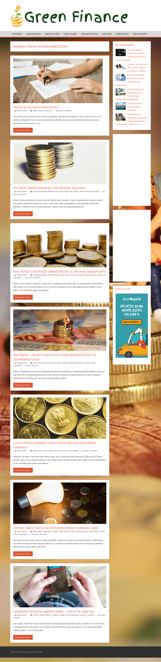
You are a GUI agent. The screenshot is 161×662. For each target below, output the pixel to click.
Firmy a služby (70, 34)
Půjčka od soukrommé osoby (73, 367)
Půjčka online (94, 536)
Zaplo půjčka (73, 455)
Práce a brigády (140, 34)
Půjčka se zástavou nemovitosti (37, 107)
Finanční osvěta (38, 619)
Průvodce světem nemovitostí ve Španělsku (134, 106)
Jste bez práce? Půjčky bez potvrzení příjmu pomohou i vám (58, 532)
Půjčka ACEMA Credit (56, 191)
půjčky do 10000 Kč (87, 619)
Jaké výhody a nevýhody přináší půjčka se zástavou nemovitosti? (52, 273)
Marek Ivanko (22, 111)
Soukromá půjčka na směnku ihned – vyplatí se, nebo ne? (56, 615)
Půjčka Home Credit (40, 455)
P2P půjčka (58, 367)
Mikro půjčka (37, 536)
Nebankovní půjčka (89, 34)
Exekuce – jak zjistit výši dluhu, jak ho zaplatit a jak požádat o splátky (137, 67)
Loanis (35, 367)
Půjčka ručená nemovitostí (42, 111)
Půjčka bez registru (71, 191)
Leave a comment (64, 111)
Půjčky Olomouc (91, 279)
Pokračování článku (22, 130)
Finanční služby (52, 34)
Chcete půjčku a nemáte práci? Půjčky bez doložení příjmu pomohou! (57, 449)
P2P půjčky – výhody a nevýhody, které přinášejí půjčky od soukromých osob (57, 361)
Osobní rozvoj (122, 34)
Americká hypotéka (40, 191)
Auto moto (17, 34)
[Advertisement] (132, 169)
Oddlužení (106, 34)
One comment (33, 370)
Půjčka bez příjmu (81, 536)
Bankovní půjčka (33, 34)
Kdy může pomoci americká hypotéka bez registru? (52, 188)
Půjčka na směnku (52, 619)
